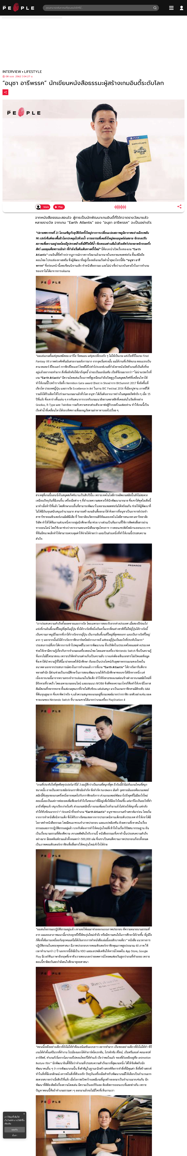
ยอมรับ (15, 1129)
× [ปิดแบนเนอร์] (24, 1114)
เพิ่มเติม (7, 1123)
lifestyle (33, 72)
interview (11, 72)
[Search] (155, 8)
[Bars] (171, 8)
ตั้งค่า (14, 1135)
